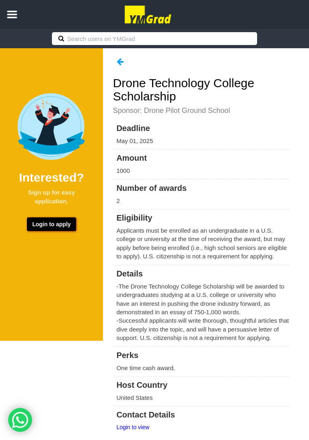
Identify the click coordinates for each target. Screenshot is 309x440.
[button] (12, 14)
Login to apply (51, 224)
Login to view (132, 427)
